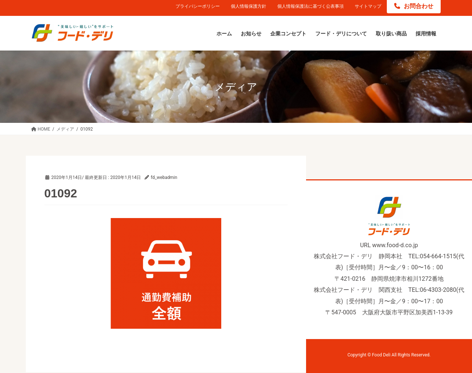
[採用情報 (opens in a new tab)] (426, 34)
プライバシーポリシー (198, 6)
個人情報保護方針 (248, 6)
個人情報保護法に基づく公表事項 (310, 6)
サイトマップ (368, 6)
